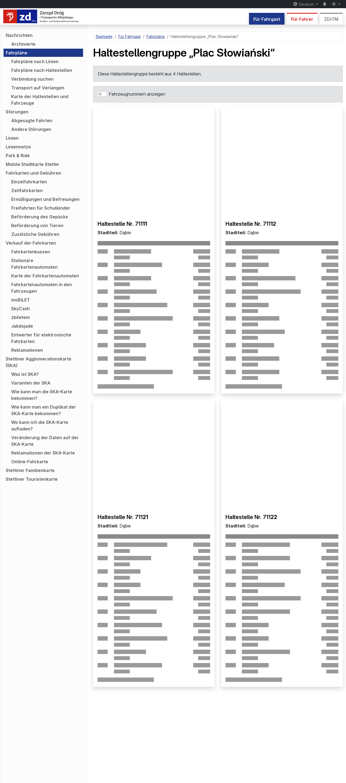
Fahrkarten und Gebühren (33, 173)
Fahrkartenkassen (30, 251)
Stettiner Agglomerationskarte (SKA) (38, 362)
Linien (12, 138)
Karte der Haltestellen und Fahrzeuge (39, 100)
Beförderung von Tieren (37, 225)
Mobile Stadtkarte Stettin (32, 164)
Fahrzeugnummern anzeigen (137, 94)
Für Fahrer (302, 19)
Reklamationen (27, 350)
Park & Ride (18, 155)
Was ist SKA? (25, 374)
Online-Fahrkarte (29, 461)
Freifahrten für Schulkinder (40, 208)
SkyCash (20, 308)
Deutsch (304, 4)
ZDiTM (331, 19)
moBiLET (20, 300)
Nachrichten (19, 35)
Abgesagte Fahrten (31, 120)
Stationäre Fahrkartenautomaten (34, 264)
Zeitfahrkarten (27, 190)
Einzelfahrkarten (29, 181)
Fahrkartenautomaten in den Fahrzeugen (41, 288)
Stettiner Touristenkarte (32, 479)
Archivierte (23, 44)
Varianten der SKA (31, 383)
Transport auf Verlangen (37, 87)
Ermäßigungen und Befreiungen (45, 199)
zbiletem (20, 317)
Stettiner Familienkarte (30, 470)
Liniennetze (18, 146)
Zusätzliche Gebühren (35, 234)
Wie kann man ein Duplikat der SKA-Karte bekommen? (43, 410)
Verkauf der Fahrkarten (31, 243)
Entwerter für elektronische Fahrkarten (41, 338)
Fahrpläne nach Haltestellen (41, 70)
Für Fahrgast (266, 19)
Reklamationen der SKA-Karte (43, 453)
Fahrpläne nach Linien (34, 61)
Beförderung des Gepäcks (39, 216)
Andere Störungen (31, 129)
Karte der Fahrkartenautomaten (45, 275)
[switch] (102, 94)
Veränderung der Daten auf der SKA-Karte (45, 441)
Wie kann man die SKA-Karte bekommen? (41, 395)
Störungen (17, 112)
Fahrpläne (16, 52)
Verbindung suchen (32, 79)
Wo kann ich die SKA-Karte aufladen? (39, 426)
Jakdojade (22, 326)
